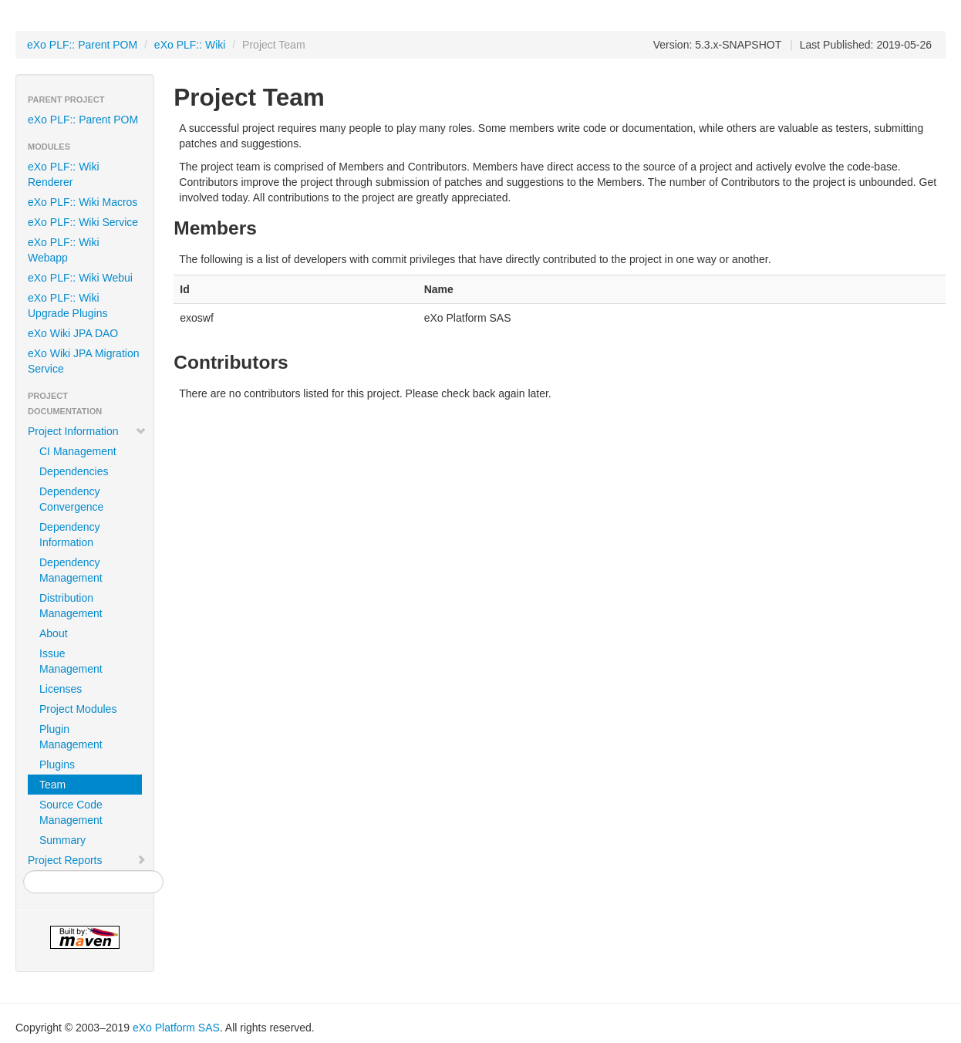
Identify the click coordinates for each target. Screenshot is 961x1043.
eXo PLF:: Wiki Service (83, 222)
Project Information (87, 431)
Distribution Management (71, 605)
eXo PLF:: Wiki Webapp (63, 250)
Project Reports (87, 860)
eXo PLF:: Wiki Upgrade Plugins (68, 305)
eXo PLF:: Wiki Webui (80, 278)
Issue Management (71, 661)
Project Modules (77, 709)
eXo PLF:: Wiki (190, 45)
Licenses (60, 689)
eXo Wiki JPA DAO (73, 333)
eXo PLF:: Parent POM (82, 45)
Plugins (57, 764)
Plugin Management (71, 737)
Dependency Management (71, 570)
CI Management (77, 451)
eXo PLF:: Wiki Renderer (63, 174)
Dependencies (74, 471)
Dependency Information (69, 535)
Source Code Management (71, 812)
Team (52, 784)
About (53, 633)
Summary (62, 840)
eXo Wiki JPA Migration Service (83, 361)
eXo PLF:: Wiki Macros (82, 202)
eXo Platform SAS (176, 1027)
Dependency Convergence (71, 499)
